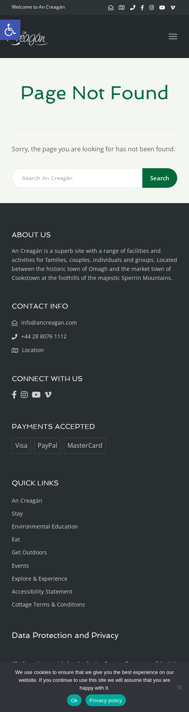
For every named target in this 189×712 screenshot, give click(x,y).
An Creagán (27, 500)
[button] (10, 30)
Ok (74, 700)
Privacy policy (105, 700)
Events (20, 565)
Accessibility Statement (42, 591)
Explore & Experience (39, 578)
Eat (16, 539)
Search (159, 178)
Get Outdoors (29, 552)
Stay (17, 513)
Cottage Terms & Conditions (48, 604)
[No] (179, 687)
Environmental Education (45, 526)
